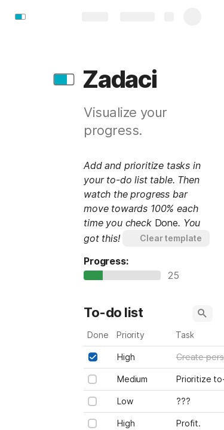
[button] (64, 79)
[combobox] (143, 357)
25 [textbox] (177, 275)
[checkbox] (92, 357)
